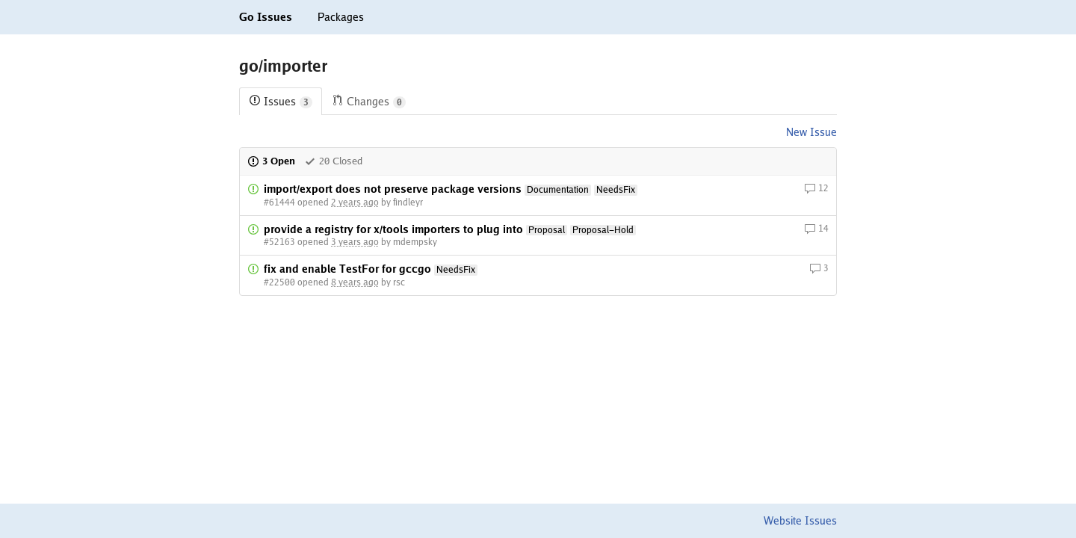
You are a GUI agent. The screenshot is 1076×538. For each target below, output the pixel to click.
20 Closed (333, 161)
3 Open (271, 161)
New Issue (811, 132)
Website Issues (800, 521)
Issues (280, 102)
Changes (369, 102)
